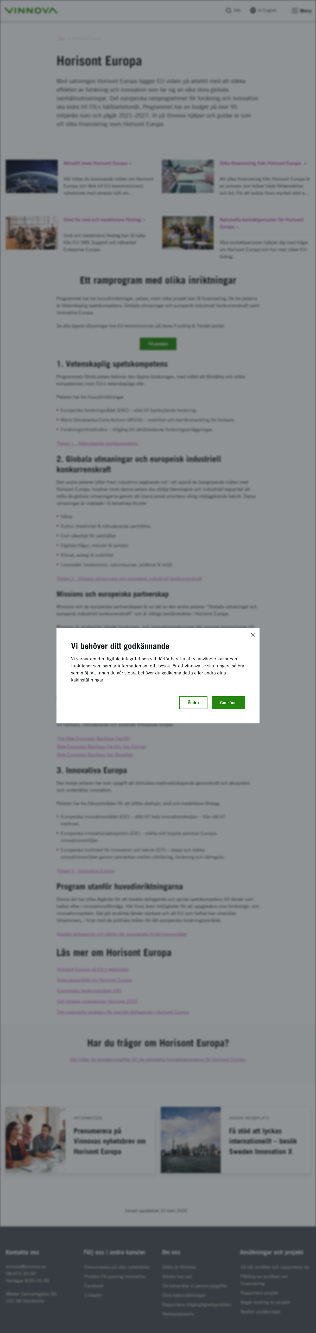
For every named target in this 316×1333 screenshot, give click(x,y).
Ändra (193, 702)
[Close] (253, 635)
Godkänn (228, 702)
